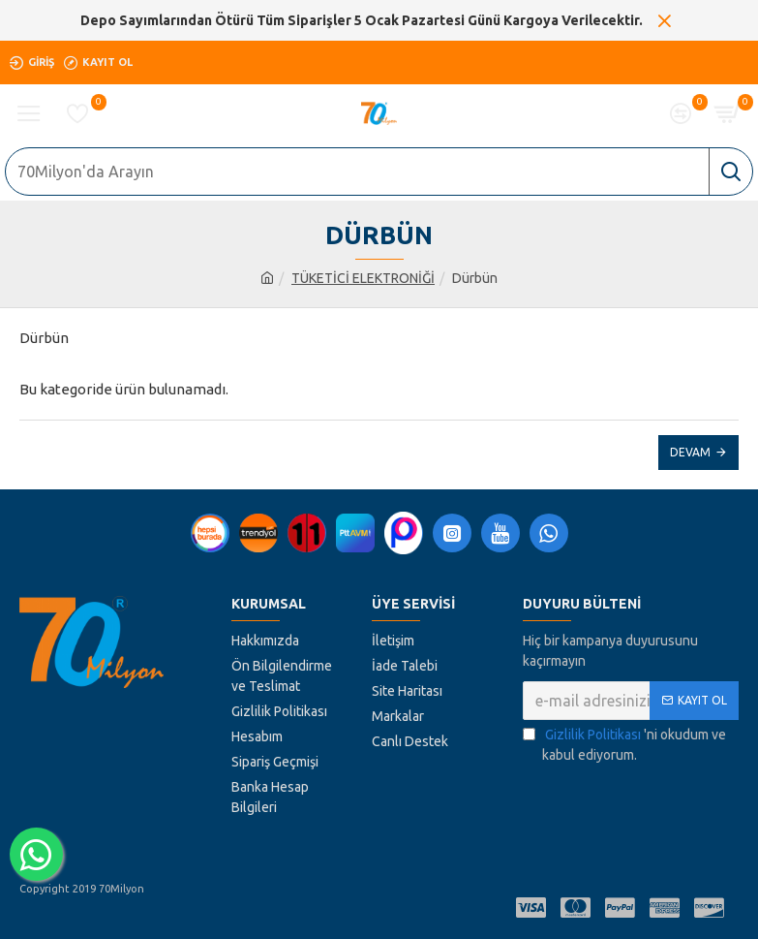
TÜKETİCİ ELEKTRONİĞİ (363, 278)
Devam (690, 452)
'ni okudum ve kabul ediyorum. (624, 744)
